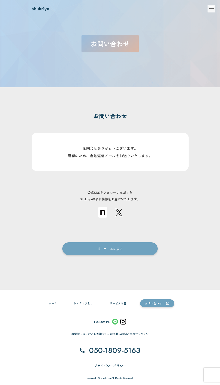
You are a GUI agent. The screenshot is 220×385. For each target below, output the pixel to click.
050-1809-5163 (114, 350)
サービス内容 (118, 303)
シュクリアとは (83, 303)
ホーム (53, 303)
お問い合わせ (153, 303)
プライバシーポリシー (110, 365)
